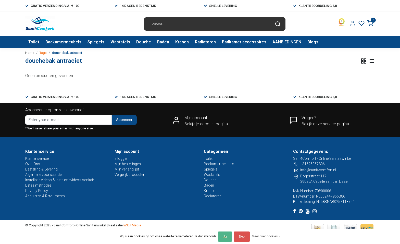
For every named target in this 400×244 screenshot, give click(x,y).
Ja (225, 236)
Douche (143, 42)
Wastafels (120, 42)
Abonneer (124, 120)
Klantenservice (37, 158)
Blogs (312, 42)
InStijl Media (132, 225)
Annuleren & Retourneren (45, 196)
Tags (43, 53)
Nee (242, 236)
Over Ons (32, 164)
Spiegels (96, 42)
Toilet (33, 42)
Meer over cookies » (266, 236)
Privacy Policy (36, 191)
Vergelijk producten (130, 175)
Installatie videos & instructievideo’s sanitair (59, 180)
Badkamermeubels (63, 42)
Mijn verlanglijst (127, 169)
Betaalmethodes (38, 185)
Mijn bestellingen (128, 164)
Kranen (182, 42)
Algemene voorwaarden (44, 175)
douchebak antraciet (67, 53)
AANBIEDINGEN (286, 42)
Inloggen (121, 158)
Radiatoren (205, 42)
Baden (163, 42)
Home (29, 53)
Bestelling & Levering (41, 169)
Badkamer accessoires (244, 42)
